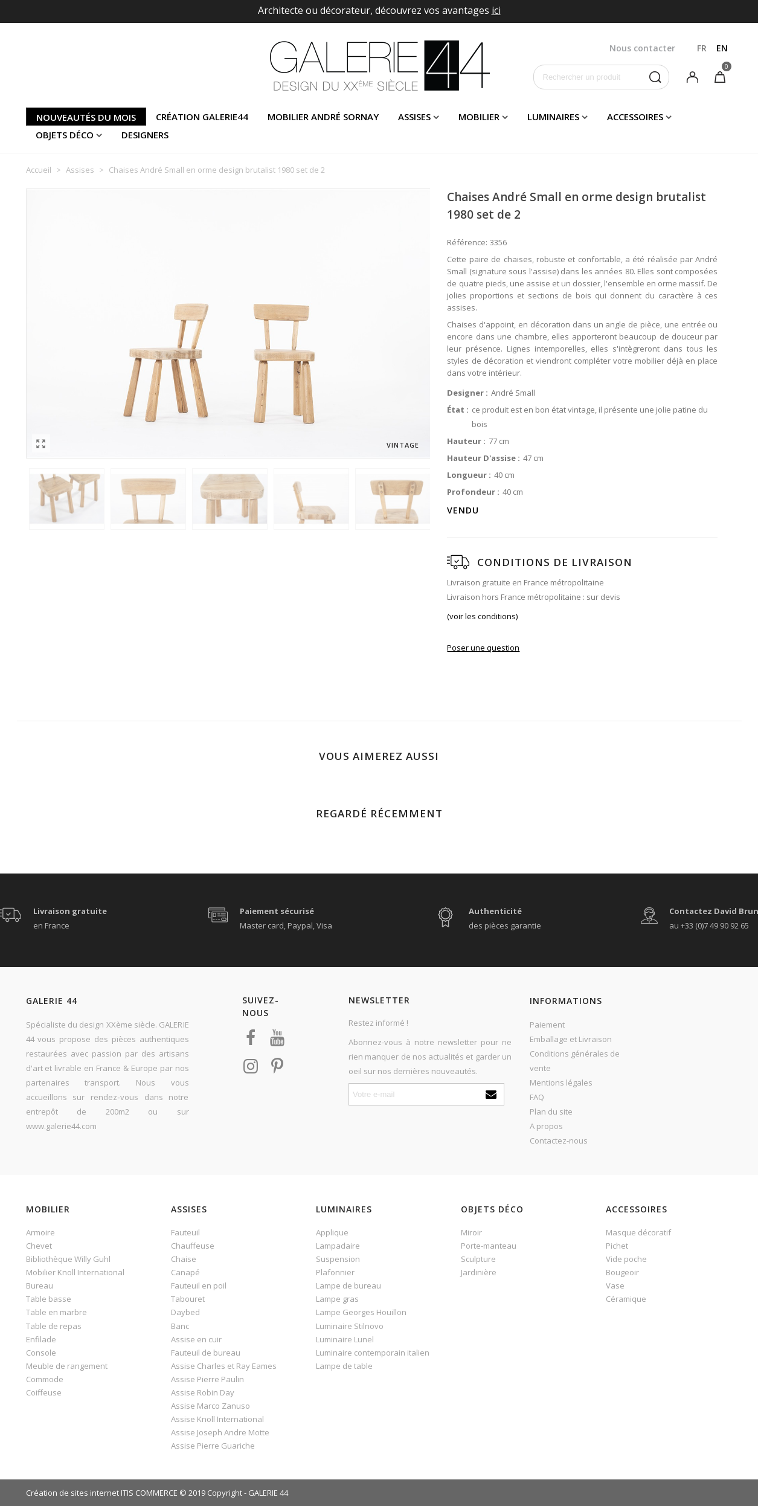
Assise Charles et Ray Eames (224, 1365)
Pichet (617, 1245)
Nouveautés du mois (86, 117)
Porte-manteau (488, 1245)
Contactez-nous (559, 1140)
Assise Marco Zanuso (210, 1405)
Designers (145, 135)
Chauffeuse (192, 1245)
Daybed (185, 1312)
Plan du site (551, 1111)
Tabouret (188, 1298)
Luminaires (553, 117)
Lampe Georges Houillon (361, 1312)
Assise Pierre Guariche (213, 1445)
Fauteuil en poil (198, 1285)
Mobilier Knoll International (75, 1272)
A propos (546, 1126)
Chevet (39, 1245)
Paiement (547, 1024)
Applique (332, 1232)
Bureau (39, 1285)
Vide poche (626, 1258)
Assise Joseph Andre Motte (220, 1432)
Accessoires (635, 117)
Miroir (471, 1232)
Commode (44, 1379)
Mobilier (478, 117)
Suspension (338, 1258)
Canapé (185, 1272)
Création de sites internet (72, 1492)
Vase (615, 1285)
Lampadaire (338, 1245)
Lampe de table (344, 1365)
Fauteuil (185, 1232)
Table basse (48, 1298)
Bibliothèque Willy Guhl (68, 1258)
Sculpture (478, 1258)
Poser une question (483, 647)
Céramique (626, 1298)
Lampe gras (337, 1298)
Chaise (183, 1258)
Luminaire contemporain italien (372, 1352)
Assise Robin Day (202, 1392)
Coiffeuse (44, 1392)
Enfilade (41, 1339)
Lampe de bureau (348, 1285)
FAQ (537, 1097)
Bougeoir (622, 1272)
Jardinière (478, 1272)
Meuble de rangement (67, 1365)
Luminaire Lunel (345, 1339)
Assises (414, 117)
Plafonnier (335, 1272)
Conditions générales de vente (575, 1060)
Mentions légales (561, 1082)
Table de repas (54, 1326)
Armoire (40, 1232)
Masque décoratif (638, 1232)
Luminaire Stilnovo (350, 1326)
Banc (180, 1326)
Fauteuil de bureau (205, 1352)
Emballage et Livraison (571, 1039)
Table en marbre (56, 1312)
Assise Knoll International (217, 1419)
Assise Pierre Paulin (207, 1379)
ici (496, 10)
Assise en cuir (196, 1339)
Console (41, 1352)
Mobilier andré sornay (323, 117)
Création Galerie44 (202, 117)
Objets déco (65, 135)
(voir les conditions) (482, 616)
